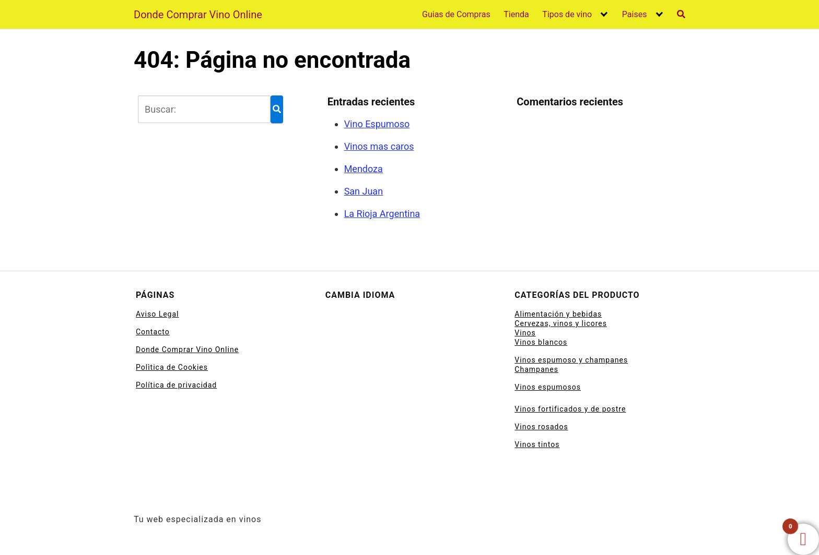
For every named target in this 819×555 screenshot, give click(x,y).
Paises (634, 14)
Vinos (524, 333)
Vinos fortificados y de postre (570, 409)
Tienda (516, 14)
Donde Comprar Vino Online (198, 14)
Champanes (536, 369)
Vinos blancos (540, 342)
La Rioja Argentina (382, 213)
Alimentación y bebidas (558, 314)
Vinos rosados (541, 427)
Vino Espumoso (377, 123)
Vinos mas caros (379, 146)
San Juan (363, 191)
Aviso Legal (157, 314)
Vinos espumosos (547, 387)
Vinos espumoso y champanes (571, 360)
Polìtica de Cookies (172, 367)
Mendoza (363, 168)
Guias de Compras (456, 14)
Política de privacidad (176, 385)
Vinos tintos (536, 444)
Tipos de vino (567, 14)
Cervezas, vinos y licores (560, 323)
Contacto (153, 332)
